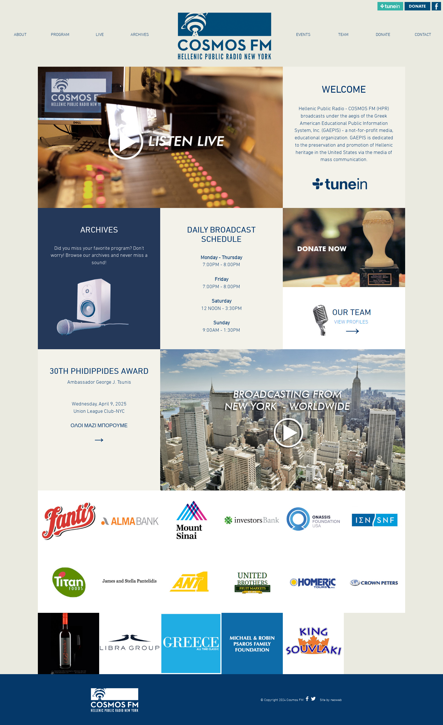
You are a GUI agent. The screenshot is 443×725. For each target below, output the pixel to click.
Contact (423, 34)
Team (343, 34)
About (20, 34)
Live (100, 34)
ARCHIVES (140, 34)
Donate (383, 34)
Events (303, 34)
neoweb (336, 700)
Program (60, 34)
